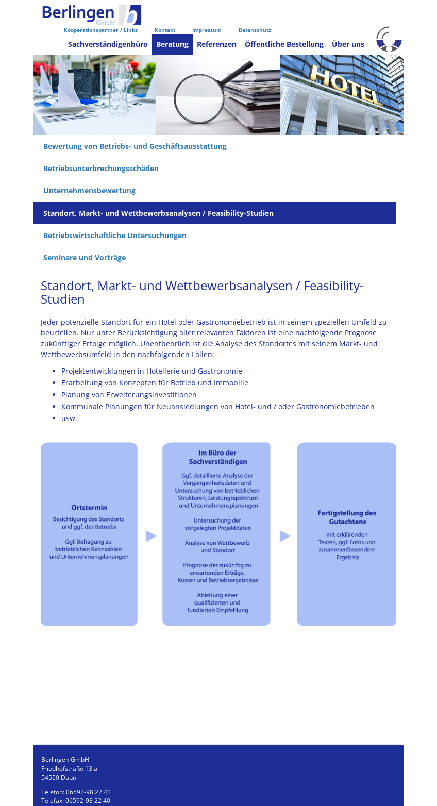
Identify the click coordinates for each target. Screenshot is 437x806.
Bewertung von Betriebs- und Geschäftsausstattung (135, 146)
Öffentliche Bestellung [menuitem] (284, 44)
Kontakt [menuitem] (165, 29)
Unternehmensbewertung (89, 190)
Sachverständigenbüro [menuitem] (108, 44)
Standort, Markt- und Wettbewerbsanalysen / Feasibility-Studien (158, 213)
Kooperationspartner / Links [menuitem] (101, 29)
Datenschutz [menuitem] (255, 29)
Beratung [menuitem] (172, 44)
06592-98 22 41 (88, 792)
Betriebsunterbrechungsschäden (101, 168)
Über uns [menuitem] (348, 44)
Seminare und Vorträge (84, 257)
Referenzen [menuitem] (217, 44)
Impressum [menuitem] (207, 29)
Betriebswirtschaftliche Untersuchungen (115, 235)
